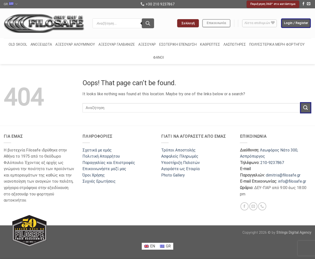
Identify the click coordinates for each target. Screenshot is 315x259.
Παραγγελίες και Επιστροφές (108, 162)
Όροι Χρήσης (93, 175)
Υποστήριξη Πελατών (180, 162)
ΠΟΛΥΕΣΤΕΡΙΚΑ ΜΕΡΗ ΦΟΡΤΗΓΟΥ (277, 44)
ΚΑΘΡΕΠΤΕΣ (210, 44)
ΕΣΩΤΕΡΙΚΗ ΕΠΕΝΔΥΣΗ (178, 44)
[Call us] (262, 206)
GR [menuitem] (168, 246)
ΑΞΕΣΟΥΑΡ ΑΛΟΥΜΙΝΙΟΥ (75, 44)
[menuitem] (150, 246)
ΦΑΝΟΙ (158, 57)
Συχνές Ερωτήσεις (99, 181)
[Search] (148, 23)
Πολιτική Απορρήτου (101, 156)
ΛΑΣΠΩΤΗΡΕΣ (234, 44)
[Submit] (305, 107)
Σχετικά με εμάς (97, 150)
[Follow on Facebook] (303, 4)
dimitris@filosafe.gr (283, 175)
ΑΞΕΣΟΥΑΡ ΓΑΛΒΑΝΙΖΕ (116, 44)
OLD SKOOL (18, 44)
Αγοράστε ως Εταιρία (180, 168)
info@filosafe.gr (292, 181)
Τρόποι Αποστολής (178, 150)
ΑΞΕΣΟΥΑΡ (147, 44)
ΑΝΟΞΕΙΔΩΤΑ (41, 44)
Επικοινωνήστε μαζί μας (104, 168)
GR (10, 4)
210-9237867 (272, 162)
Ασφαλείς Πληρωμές (179, 156)
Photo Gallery (173, 175)
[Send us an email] (308, 4)
